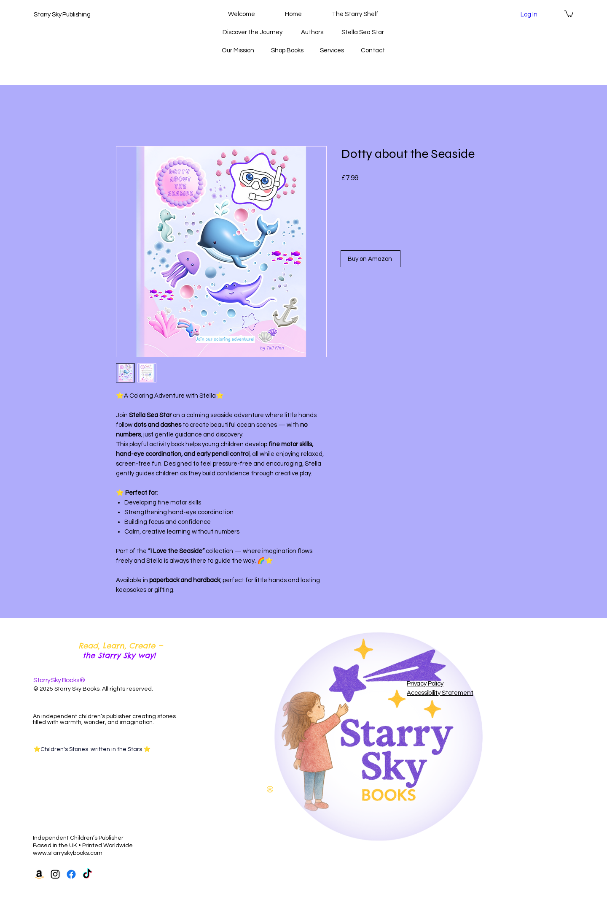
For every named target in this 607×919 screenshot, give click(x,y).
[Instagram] (55, 874)
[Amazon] (39, 874)
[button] (568, 13)
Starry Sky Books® (59, 680)
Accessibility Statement (440, 693)
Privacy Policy (425, 683)
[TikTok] (87, 874)
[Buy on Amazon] (370, 258)
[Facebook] (71, 874)
